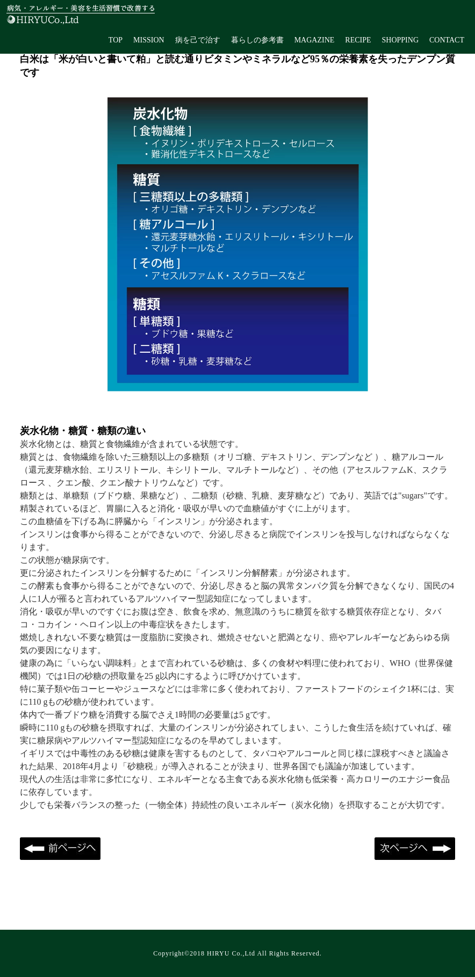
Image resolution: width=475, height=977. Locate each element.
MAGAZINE (314, 40)
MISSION (148, 40)
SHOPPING (400, 40)
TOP (116, 40)
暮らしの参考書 (257, 40)
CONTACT (446, 40)
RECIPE (358, 40)
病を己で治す (197, 40)
